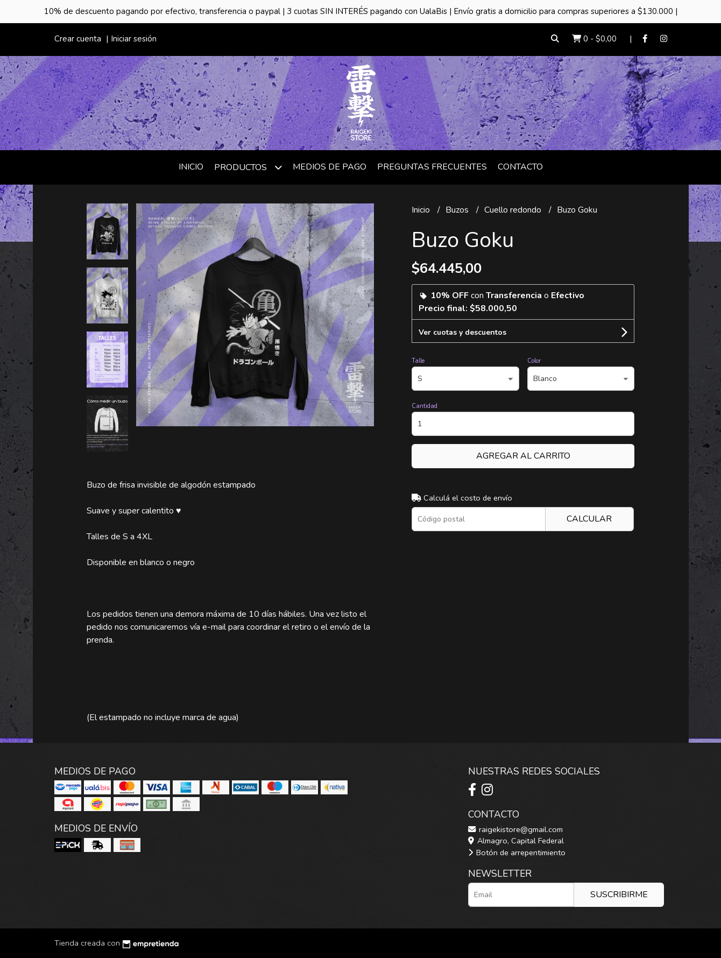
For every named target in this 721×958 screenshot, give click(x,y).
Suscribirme (619, 894)
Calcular (589, 519)
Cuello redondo (513, 210)
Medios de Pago (329, 167)
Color (534, 361)
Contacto (520, 167)
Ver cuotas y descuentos (462, 332)
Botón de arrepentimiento (517, 852)
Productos (248, 167)
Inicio (191, 167)
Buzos (458, 210)
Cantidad (424, 406)
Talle (418, 361)
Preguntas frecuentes (432, 167)
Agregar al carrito (523, 456)
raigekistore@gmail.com (515, 829)
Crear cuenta (77, 38)
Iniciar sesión (134, 38)
